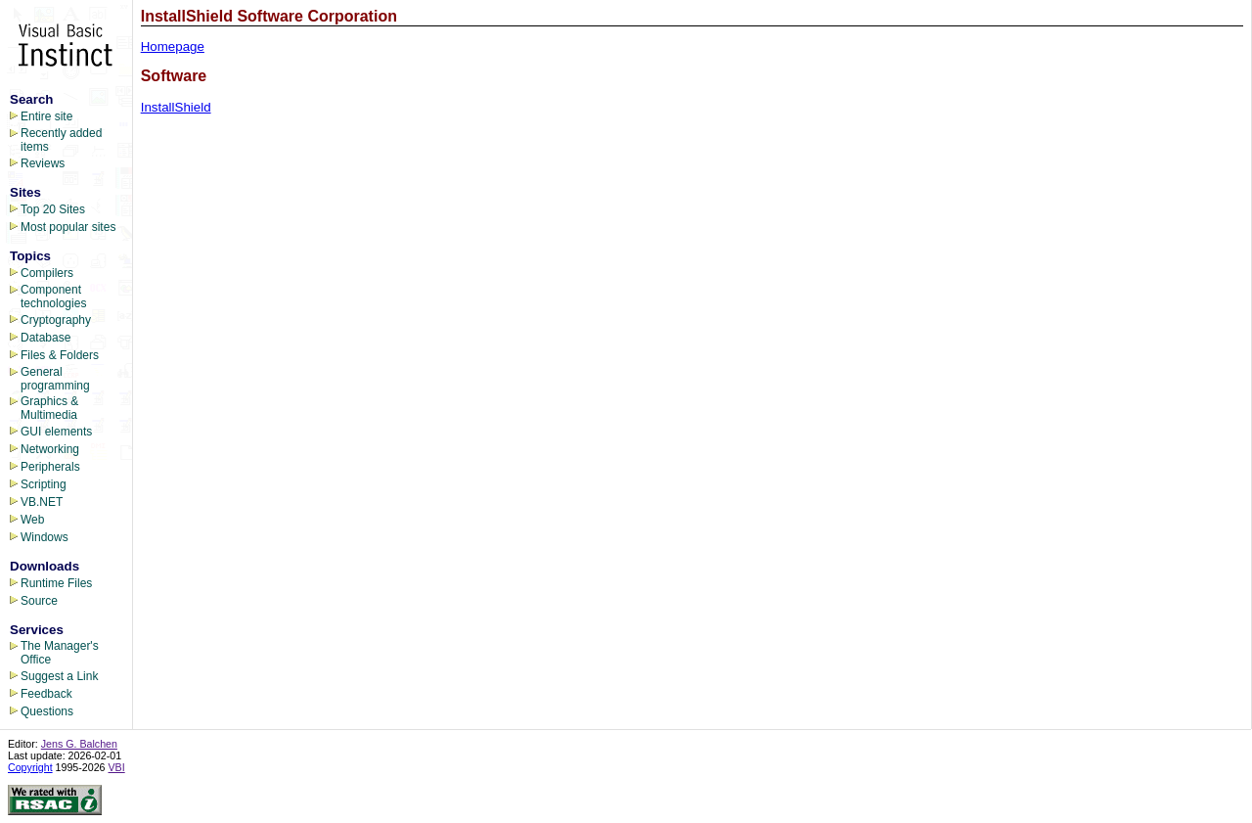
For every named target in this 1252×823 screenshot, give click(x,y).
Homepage (172, 46)
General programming (55, 378)
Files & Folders (60, 355)
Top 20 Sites (53, 209)
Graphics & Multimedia (49, 408)
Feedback (46, 694)
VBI (117, 767)
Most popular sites (68, 227)
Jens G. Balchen (79, 744)
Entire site (46, 116)
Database (45, 337)
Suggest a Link (59, 676)
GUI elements (56, 431)
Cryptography (56, 320)
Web (32, 519)
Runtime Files (56, 583)
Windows (44, 537)
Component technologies (53, 296)
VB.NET (42, 502)
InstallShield (176, 107)
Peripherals (50, 467)
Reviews (43, 163)
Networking (50, 449)
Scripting (44, 484)
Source (39, 601)
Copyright (30, 767)
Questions (47, 711)
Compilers (47, 273)
